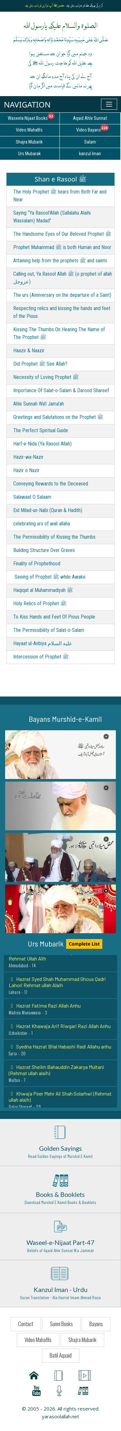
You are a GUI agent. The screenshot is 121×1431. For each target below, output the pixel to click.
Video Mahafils (38, 1340)
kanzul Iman (90, 154)
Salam (90, 142)
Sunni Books (61, 1324)
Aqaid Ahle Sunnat (90, 118)
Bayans (96, 1324)
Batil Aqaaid (61, 1355)
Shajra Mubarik (82, 1340)
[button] (60, 754)
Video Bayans (98, 129)
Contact (25, 1324)
